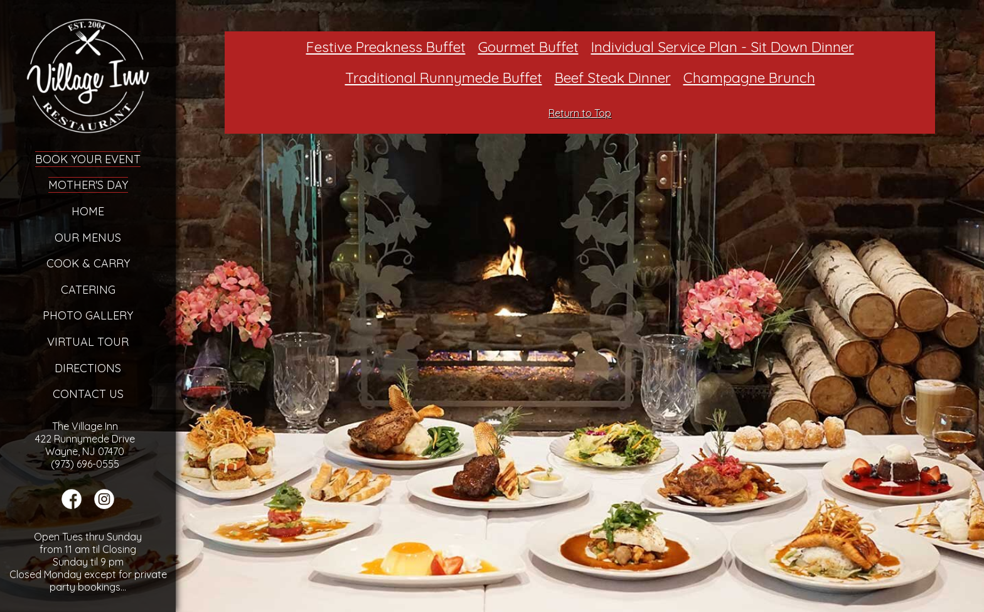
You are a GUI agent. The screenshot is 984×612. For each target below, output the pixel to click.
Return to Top (579, 113)
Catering (88, 289)
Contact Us (88, 394)
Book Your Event (88, 159)
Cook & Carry (88, 263)
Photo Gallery (88, 315)
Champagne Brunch (749, 77)
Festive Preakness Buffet (386, 47)
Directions (88, 368)
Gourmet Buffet (528, 47)
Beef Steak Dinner (613, 77)
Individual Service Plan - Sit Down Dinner (722, 47)
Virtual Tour (88, 342)
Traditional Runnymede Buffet (443, 77)
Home (88, 211)
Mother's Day (88, 185)
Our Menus (88, 237)
